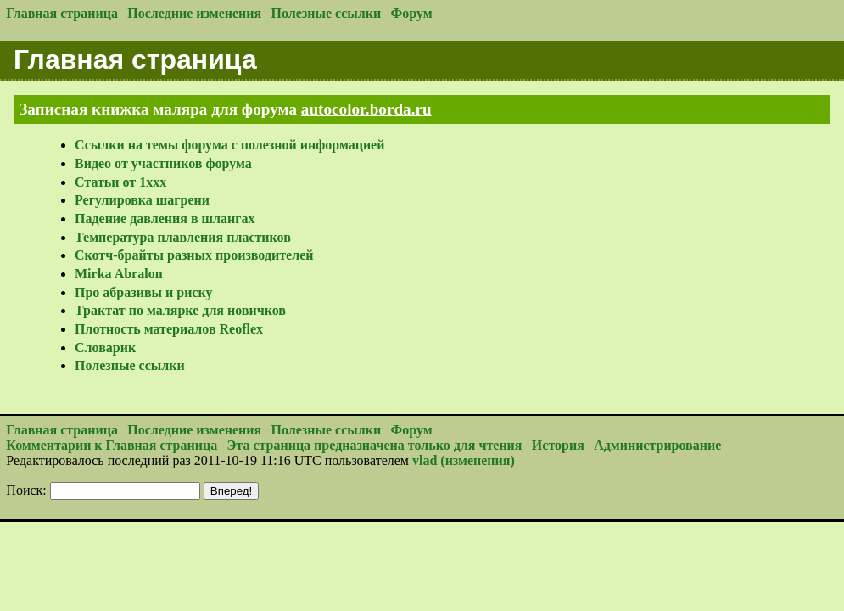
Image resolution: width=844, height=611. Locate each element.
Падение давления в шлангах (164, 218)
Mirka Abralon (119, 273)
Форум (412, 13)
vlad (424, 460)
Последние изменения (194, 13)
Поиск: (26, 490)
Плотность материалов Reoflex (169, 329)
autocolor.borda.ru (366, 109)
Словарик (105, 347)
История (558, 445)
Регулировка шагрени (142, 200)
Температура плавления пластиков (183, 237)
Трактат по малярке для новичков (180, 310)
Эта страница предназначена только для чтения (375, 445)
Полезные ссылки (326, 13)
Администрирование (657, 445)
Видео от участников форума (163, 163)
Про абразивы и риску (143, 292)
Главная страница (62, 13)
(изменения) (477, 460)
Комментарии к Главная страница (111, 445)
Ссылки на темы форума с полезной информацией (229, 144)
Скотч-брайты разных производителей (194, 255)
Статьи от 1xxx (120, 182)
